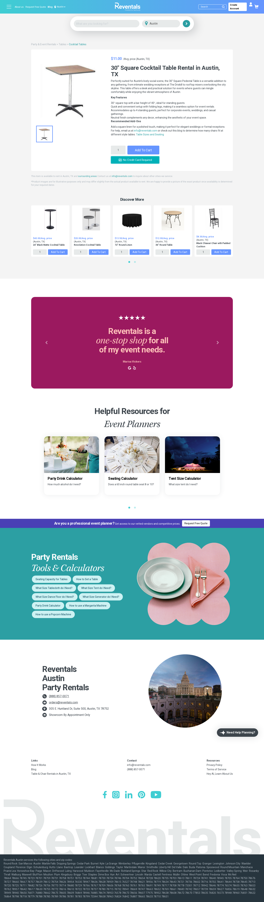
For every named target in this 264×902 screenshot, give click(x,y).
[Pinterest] (141, 795)
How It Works (38, 765)
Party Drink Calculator (48, 605)
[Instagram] (116, 795)
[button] (46, 343)
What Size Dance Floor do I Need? (55, 596)
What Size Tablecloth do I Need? (54, 588)
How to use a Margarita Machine (88, 605)
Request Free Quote (35, 7)
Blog (50, 7)
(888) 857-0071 (59, 696)
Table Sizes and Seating (150, 134)
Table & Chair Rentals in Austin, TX (51, 773)
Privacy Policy (214, 765)
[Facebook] (105, 795)
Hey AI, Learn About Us (220, 773)
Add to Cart (143, 150)
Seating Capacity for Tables (51, 579)
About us (19, 7)
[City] (166, 23)
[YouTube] (156, 795)
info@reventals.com (145, 130)
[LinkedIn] (128, 795)
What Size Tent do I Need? (96, 588)
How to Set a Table (87, 579)
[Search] (213, 7)
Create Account (234, 7)
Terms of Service (216, 769)
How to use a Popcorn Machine (53, 614)
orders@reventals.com (63, 702)
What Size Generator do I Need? (101, 596)
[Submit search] (223, 6)
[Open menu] (9, 6)
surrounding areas (87, 176)
